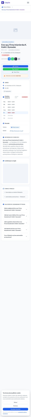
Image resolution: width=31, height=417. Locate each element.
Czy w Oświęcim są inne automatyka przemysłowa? (13, 236)
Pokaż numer (15, 127)
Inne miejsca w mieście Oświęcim (13, 192)
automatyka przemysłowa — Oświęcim (14, 196)
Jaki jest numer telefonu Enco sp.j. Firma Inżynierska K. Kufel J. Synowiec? (14, 215)
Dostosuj (15, 405)
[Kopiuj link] (19, 59)
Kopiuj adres (7, 91)
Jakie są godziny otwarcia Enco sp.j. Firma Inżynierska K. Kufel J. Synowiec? (14, 222)
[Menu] (28, 2)
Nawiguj (15, 66)
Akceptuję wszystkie (15, 409)
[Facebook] (9, 59)
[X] (15, 59)
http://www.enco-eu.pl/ (16, 131)
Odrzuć (15, 402)
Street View (15, 72)
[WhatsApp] (12, 59)
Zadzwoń (16, 69)
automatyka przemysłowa (8, 42)
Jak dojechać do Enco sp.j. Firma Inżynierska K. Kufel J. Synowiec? (12, 229)
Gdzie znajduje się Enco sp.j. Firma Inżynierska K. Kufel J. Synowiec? (13, 209)
